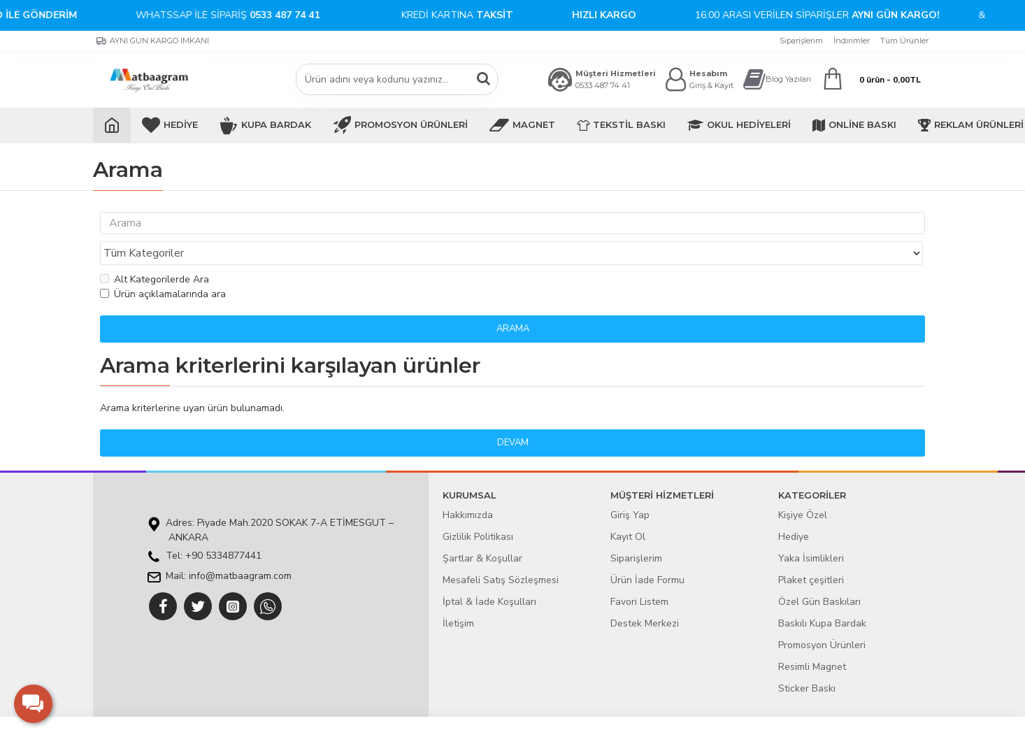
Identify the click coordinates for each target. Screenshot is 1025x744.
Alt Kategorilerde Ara (154, 252)
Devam (513, 416)
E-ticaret (502, 726)
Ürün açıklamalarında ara (163, 267)
